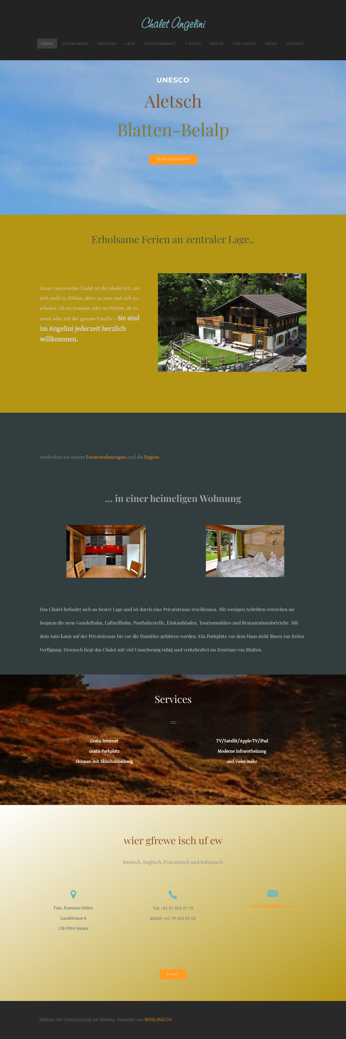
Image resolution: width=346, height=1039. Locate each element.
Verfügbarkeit (160, 44)
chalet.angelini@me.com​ (272, 906)
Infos (271, 44)
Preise (217, 44)
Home (47, 44)
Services (107, 44)
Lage (130, 44)
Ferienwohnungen (106, 458)
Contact (295, 44)
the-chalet (244, 44)
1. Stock (193, 44)
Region (151, 458)
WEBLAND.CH (158, 1020)
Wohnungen (75, 44)
